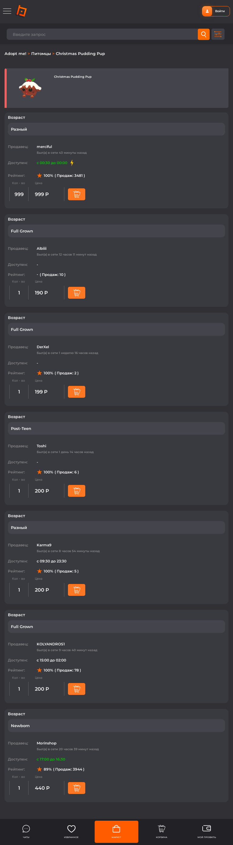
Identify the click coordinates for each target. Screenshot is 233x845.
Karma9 (44, 545)
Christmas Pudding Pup (80, 53)
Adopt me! (16, 53)
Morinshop (46, 743)
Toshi (41, 446)
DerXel (43, 347)
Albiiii (41, 248)
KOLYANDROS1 (51, 644)
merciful (44, 146)
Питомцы (41, 53)
